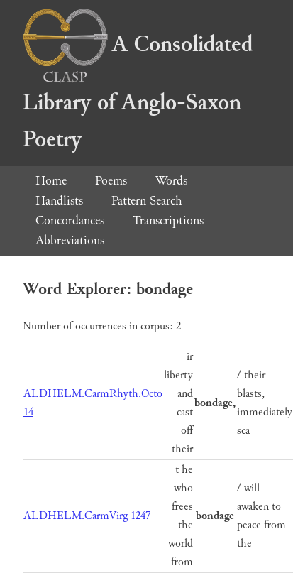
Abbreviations (69, 240)
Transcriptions (168, 220)
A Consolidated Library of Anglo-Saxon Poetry (138, 92)
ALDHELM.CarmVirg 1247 (86, 516)
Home (51, 181)
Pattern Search (146, 200)
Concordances (69, 220)
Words (171, 181)
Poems (111, 181)
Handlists (59, 200)
